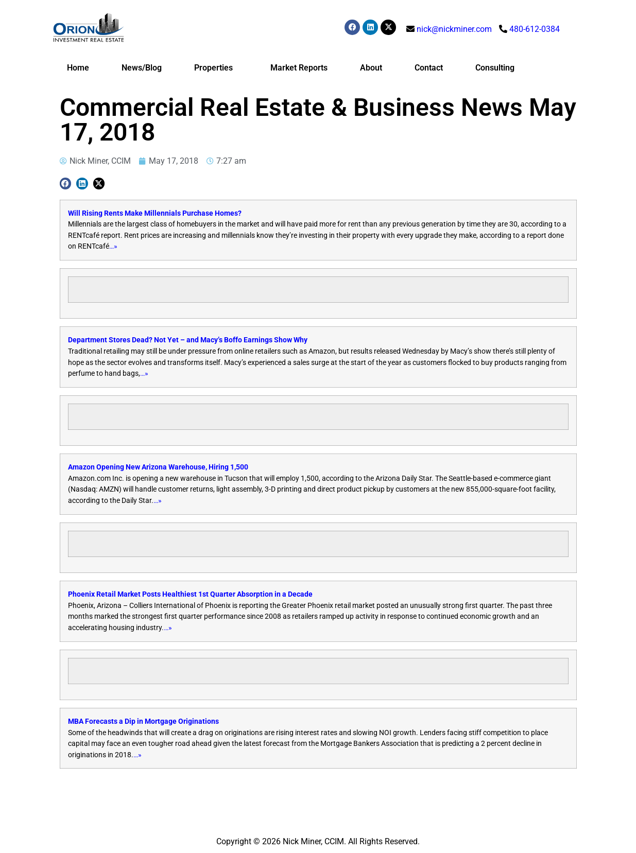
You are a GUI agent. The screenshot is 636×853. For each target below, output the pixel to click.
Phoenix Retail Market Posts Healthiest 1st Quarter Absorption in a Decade (190, 594)
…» (113, 246)
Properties (216, 68)
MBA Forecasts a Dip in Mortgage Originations (143, 721)
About (371, 68)
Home (78, 68)
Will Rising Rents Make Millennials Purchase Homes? (155, 213)
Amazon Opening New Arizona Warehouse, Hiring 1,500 (158, 467)
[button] (66, 183)
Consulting (494, 68)
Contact (429, 68)
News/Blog (142, 68)
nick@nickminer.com (454, 29)
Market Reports (299, 68)
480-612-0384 (534, 29)
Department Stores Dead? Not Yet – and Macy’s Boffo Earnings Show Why (187, 340)
